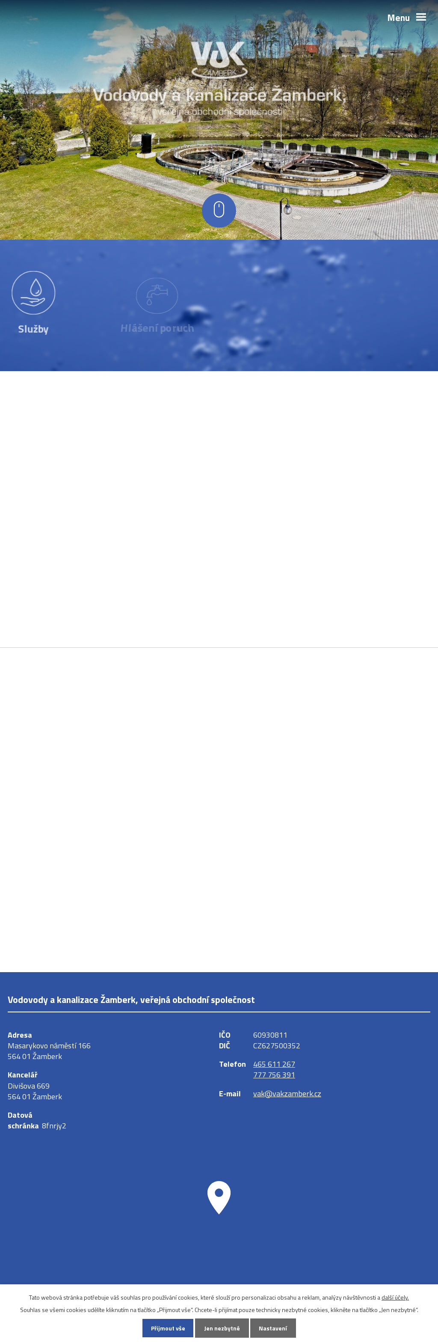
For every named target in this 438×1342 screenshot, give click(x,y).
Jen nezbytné (222, 1328)
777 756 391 (274, 1074)
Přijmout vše (168, 1328)
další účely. (395, 1296)
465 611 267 (274, 1064)
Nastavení (273, 1328)
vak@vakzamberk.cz (287, 1093)
